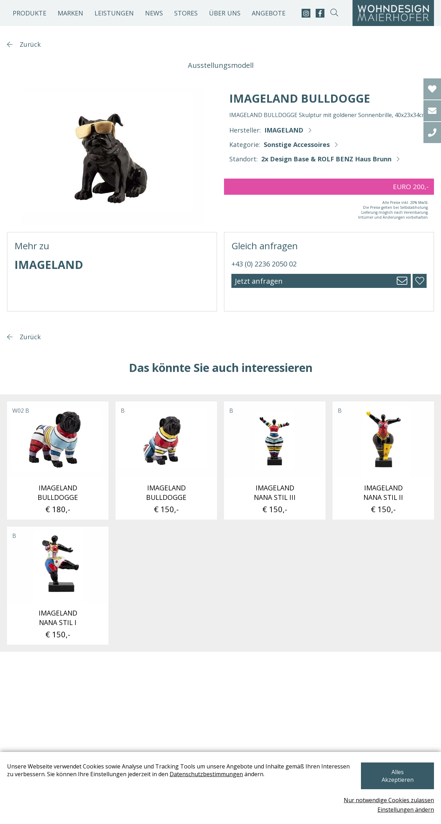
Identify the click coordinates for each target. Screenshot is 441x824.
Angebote (268, 13)
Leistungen (114, 13)
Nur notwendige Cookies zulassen (389, 800)
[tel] (432, 132)
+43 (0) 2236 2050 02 (264, 264)
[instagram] (306, 13)
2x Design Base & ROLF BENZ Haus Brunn (326, 159)
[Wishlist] (432, 88)
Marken (70, 13)
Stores (186, 13)
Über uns (225, 13)
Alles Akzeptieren (397, 780)
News (154, 13)
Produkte (29, 13)
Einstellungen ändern (405, 809)
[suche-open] (334, 13)
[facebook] (320, 13)
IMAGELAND (283, 130)
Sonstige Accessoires (297, 144)
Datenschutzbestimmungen (206, 782)
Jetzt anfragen (259, 281)
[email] (432, 110)
